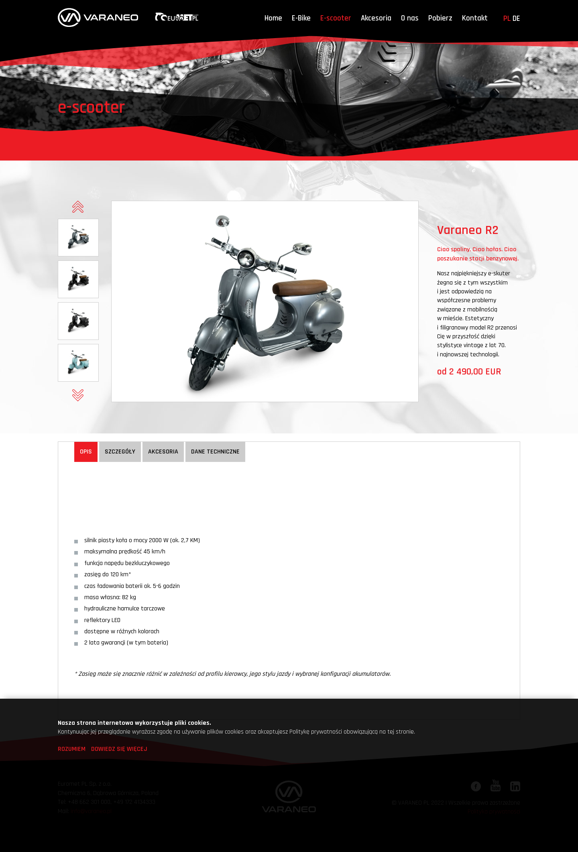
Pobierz (440, 18)
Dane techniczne (215, 451)
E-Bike (301, 18)
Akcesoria (376, 18)
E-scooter (335, 18)
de (516, 19)
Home (273, 18)
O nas (410, 18)
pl (507, 19)
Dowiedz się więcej (119, 749)
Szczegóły (120, 451)
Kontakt (475, 18)
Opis (86, 451)
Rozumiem (71, 749)
